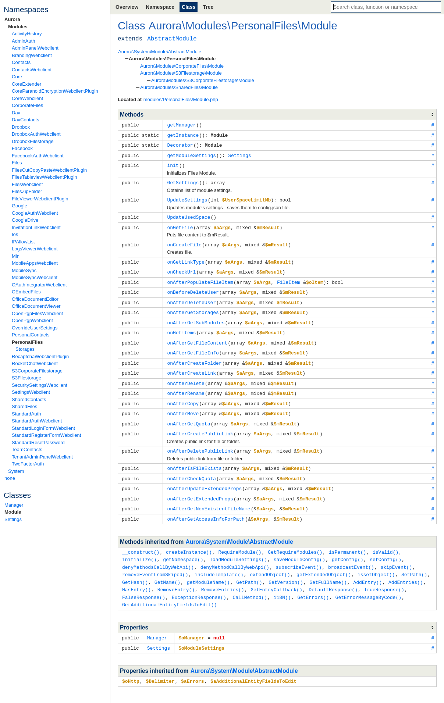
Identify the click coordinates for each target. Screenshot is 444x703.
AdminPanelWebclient (35, 48)
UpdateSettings (187, 197)
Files (17, 162)
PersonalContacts (31, 335)
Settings (13, 519)
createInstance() (189, 539)
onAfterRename (185, 384)
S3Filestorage (26, 378)
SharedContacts (29, 399)
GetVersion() (286, 567)
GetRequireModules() (295, 539)
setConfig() (385, 546)
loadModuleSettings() (238, 546)
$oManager (191, 621)
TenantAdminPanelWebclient (42, 457)
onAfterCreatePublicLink (200, 423)
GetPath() (249, 567)
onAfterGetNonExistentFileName (208, 496)
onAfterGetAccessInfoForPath (206, 506)
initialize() (139, 546)
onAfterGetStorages (193, 306)
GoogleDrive (25, 220)
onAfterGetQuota (188, 414)
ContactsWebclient (31, 69)
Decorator (180, 144)
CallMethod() (249, 582)
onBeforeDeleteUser (193, 287)
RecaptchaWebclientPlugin (40, 356)
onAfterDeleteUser (191, 297)
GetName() (167, 567)
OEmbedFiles (26, 292)
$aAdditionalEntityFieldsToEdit (253, 664)
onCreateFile (184, 241)
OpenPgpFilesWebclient (37, 313)
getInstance (183, 134)
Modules (18, 26)
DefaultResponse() (333, 574)
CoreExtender (26, 84)
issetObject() (376, 560)
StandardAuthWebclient (37, 421)
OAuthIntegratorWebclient (39, 285)
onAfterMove (183, 404)
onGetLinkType (185, 258)
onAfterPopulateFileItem (200, 277)
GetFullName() (328, 567)
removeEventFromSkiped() (155, 560)
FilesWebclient (27, 184)
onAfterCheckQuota (191, 467)
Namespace (160, 7)
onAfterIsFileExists (194, 457)
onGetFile (180, 224)
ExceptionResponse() (199, 582)
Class (188, 7)
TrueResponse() (384, 574)
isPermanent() (347, 539)
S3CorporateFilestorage (37, 371)
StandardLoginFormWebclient (43, 428)
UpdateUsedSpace (188, 214)
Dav (16, 112)
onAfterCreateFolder (194, 355)
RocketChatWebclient (35, 363)
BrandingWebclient (32, 55)
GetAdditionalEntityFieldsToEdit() (169, 589)
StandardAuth (26, 414)
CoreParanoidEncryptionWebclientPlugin (55, 91)
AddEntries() (405, 567)
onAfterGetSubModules (195, 316)
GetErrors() (313, 582)
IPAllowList (23, 242)
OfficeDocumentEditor (35, 299)
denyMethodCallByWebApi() (234, 553)
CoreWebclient (27, 98)
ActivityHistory (27, 33)
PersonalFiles (27, 342)
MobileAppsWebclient (35, 263)
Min (15, 256)
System (16, 471)
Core (17, 76)
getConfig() (347, 546)
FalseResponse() (143, 582)
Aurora (12, 19)
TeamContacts (27, 449)
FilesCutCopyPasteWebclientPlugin (49, 170)
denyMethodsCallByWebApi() (158, 553)
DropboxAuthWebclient (36, 134)
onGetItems (181, 326)
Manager (13, 505)
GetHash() (135, 567)
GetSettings (183, 180)
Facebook (22, 148)
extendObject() (270, 560)
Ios (15, 234)
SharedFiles (24, 406)
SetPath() (414, 560)
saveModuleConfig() (299, 546)
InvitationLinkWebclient (36, 227)
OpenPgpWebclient (32, 320)
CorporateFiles (27, 105)
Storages (25, 349)
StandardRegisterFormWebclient (46, 435)
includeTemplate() (219, 560)
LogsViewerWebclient (35, 248)
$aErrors (192, 664)
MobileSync (24, 270)
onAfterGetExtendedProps (200, 486)
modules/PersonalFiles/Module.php (180, 99)
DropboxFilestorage (32, 141)
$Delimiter (160, 664)
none (9, 478)
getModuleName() (208, 567)
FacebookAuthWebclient (38, 155)
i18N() (282, 582)
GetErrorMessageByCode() (368, 582)
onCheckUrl (181, 267)
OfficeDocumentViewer (36, 306)
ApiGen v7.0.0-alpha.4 (326, 692)
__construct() (140, 539)
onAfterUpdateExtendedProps (204, 477)
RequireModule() (239, 539)
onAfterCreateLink (191, 365)
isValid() (385, 539)
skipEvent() (396, 553)
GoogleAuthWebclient (35, 213)
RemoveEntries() (222, 574)
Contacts (21, 62)
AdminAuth (23, 41)
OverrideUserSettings (34, 328)
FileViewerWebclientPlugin (40, 198)
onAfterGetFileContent (197, 336)
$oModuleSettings (201, 631)
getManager (181, 124)
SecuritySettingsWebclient (39, 385)
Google (19, 205)
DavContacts (25, 119)
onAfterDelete (185, 375)
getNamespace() (183, 546)
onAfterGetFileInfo (193, 345)
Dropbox (21, 127)
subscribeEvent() (299, 553)
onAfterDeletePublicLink (200, 440)
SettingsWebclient (31, 392)
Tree (208, 7)
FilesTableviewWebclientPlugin (44, 177)
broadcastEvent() (351, 553)
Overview (127, 7)
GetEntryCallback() (276, 574)
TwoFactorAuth (28, 464)
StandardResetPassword (38, 442)
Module (12, 512)
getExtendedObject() (323, 560)
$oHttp (130, 664)
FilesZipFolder (27, 191)
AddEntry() (367, 567)
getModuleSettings (191, 154)
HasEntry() (136, 574)
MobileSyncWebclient (34, 277)
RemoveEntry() (176, 574)
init (172, 163)
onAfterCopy (183, 394)
